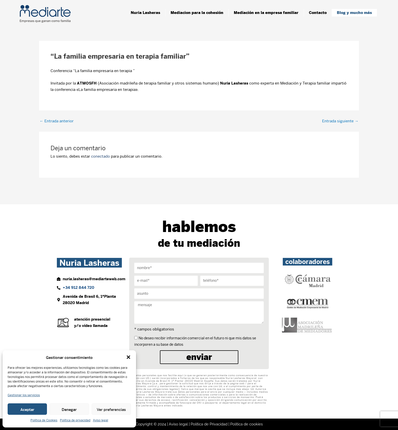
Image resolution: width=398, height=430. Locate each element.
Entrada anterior (57, 121)
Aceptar (27, 409)
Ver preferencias (111, 409)
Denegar (69, 409)
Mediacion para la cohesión (197, 12)
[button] (128, 357)
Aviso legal (100, 420)
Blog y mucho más (354, 12)
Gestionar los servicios (24, 395)
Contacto (318, 12)
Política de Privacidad (209, 424)
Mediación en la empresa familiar (266, 12)
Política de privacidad (75, 420)
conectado (100, 156)
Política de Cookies (43, 420)
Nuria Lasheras (145, 12)
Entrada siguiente (340, 121)
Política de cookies (246, 424)
